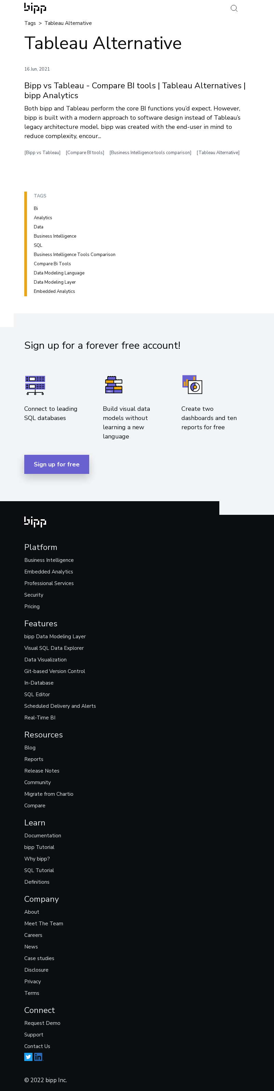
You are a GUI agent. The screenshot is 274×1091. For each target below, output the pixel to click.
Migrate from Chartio (48, 794)
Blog (30, 747)
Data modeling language (59, 273)
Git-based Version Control (54, 671)
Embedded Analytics (48, 571)
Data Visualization (45, 659)
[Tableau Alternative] (217, 153)
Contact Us (37, 1046)
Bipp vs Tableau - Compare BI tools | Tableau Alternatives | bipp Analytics (135, 90)
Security (33, 595)
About (31, 912)
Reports (33, 759)
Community (37, 782)
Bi (36, 209)
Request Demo (42, 1023)
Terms (31, 993)
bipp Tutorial (39, 847)
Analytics (43, 218)
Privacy (32, 981)
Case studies (39, 958)
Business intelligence (55, 236)
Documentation (42, 835)
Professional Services (49, 583)
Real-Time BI (39, 717)
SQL (38, 245)
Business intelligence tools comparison (74, 255)
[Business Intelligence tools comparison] (150, 153)
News (31, 946)
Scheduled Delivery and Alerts (60, 706)
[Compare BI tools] (85, 153)
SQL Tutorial (39, 870)
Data (38, 227)
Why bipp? (37, 858)
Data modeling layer (55, 282)
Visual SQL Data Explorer (54, 648)
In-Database (39, 682)
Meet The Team (43, 923)
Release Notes (41, 770)
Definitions (37, 882)
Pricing (32, 606)
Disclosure (36, 970)
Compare (34, 805)
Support (33, 1034)
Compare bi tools (52, 264)
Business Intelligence (49, 560)
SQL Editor (37, 694)
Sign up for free (57, 464)
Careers (33, 935)
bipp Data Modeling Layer (55, 636)
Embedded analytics (54, 291)
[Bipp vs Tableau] (42, 153)
